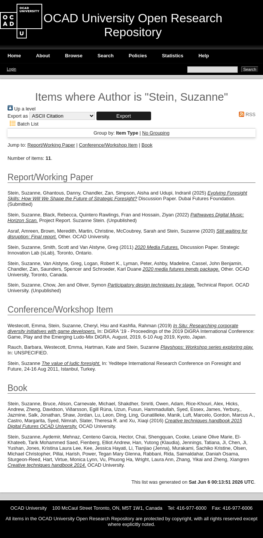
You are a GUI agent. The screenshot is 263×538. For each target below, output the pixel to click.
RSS (246, 114)
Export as (18, 116)
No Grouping (156, 133)
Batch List (23, 124)
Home (14, 55)
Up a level (21, 109)
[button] (123, 116)
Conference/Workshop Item (108, 145)
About (43, 55)
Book (146, 145)
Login (11, 69)
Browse (74, 55)
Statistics (172, 55)
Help (204, 55)
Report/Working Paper (51, 145)
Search (106, 55)
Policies (137, 55)
